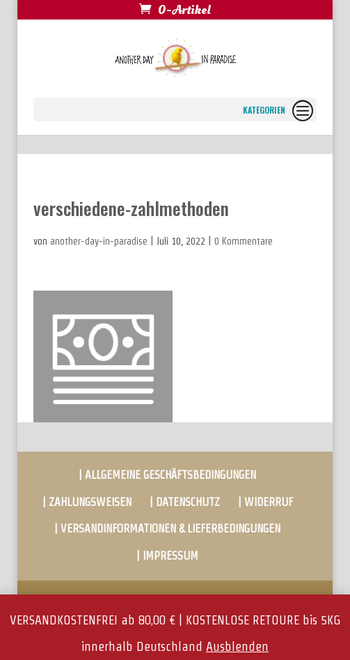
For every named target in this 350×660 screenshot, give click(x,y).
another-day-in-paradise (99, 241)
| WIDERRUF (265, 502)
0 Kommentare (243, 241)
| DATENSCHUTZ (185, 502)
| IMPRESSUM (167, 556)
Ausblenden (237, 646)
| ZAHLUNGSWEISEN (87, 502)
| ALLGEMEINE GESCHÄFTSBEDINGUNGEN (167, 475)
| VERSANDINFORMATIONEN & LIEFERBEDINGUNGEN (167, 529)
